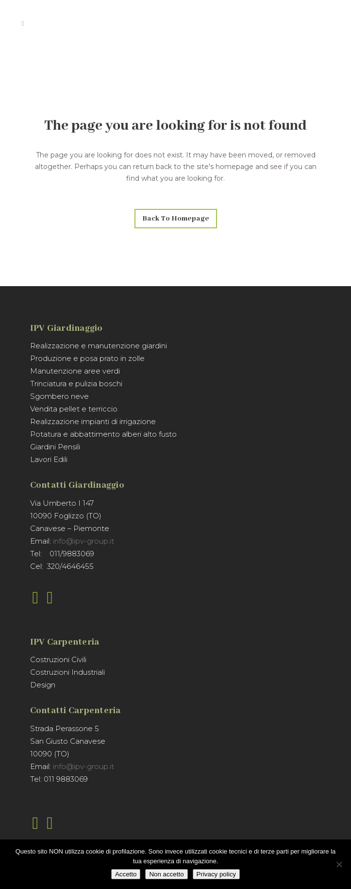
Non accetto (166, 874)
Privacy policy (216, 874)
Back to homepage (175, 218)
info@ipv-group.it (83, 541)
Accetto (125, 874)
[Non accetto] (339, 864)
